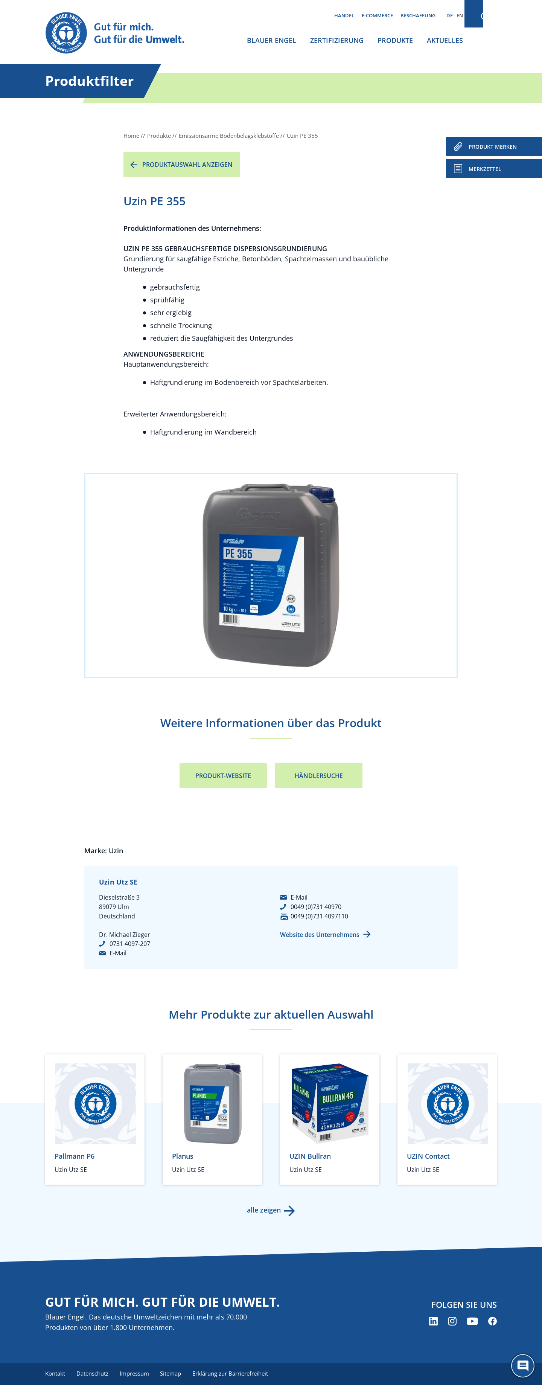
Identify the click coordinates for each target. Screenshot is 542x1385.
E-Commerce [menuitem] (377, 15)
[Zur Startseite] (122, 33)
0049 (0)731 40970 (316, 907)
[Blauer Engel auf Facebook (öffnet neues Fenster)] (492, 1321)
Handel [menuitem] (344, 15)
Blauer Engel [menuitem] (271, 40)
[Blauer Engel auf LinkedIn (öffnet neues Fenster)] (433, 1321)
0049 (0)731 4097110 (319, 916)
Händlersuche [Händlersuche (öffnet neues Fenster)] (319, 776)
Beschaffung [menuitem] (417, 15)
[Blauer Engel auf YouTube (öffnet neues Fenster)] (472, 1321)
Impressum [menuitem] (136, 1373)
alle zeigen (263, 1209)
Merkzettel (485, 168)
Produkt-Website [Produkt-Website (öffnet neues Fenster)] (223, 776)
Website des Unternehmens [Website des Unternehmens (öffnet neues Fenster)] (319, 934)
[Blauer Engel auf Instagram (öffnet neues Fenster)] (452, 1321)
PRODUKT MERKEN (493, 146)
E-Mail (118, 953)
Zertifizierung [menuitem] (337, 40)
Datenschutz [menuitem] (93, 1373)
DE (449, 15)
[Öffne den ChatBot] (522, 1365)
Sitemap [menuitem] (173, 1373)
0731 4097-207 (130, 944)
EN (460, 15)
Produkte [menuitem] (395, 40)
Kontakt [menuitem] (55, 1373)
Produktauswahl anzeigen (187, 164)
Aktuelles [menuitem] (445, 40)
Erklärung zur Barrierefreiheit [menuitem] (233, 1373)
